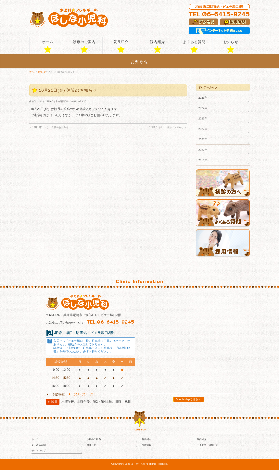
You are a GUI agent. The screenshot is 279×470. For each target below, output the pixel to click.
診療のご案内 (94, 439)
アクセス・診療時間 (207, 445)
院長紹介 (146, 439)
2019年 (202, 160)
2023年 (202, 118)
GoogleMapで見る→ (188, 399)
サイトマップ (39, 450)
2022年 (202, 128)
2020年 (202, 149)
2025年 (202, 97)
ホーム (35, 439)
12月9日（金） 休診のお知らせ (168, 127)
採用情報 (146, 445)
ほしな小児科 (138, 464)
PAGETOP (140, 429)
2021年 (202, 139)
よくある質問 (39, 445)
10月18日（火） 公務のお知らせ (48, 127)
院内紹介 (201, 439)
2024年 (202, 108)
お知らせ (91, 445)
